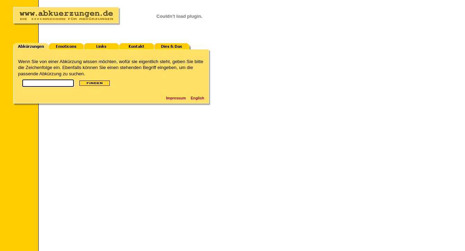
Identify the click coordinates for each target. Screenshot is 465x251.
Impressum (176, 98)
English (197, 98)
